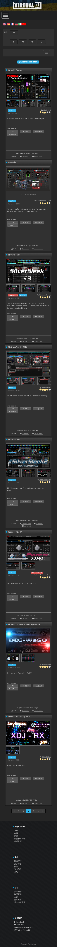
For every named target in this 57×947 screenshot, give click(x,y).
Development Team (43, 200)
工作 (16, 897)
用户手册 (18, 864)
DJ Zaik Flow (46, 664)
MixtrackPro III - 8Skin (18, 347)
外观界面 (18, 841)
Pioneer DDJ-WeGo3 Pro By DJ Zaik (24, 624)
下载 (16, 831)
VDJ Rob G (47, 110)
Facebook (19, 922)
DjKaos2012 (46, 387)
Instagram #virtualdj (23, 927)
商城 (16, 833)
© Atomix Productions (28, 944)
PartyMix (12, 162)
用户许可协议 (19, 902)
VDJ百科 (17, 869)
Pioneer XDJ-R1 (15, 532)
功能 (16, 836)
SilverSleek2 (14, 440)
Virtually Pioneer (15, 70)
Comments (25, 156)
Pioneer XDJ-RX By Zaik (19, 717)
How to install (38, 156)
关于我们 (18, 891)
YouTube (19, 925)
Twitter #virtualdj (22, 930)
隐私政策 (18, 900)
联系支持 (18, 861)
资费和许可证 (19, 839)
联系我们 (18, 894)
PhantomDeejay (45, 295)
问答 (16, 866)
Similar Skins (26, 524)
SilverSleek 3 (14, 255)
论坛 (16, 872)
